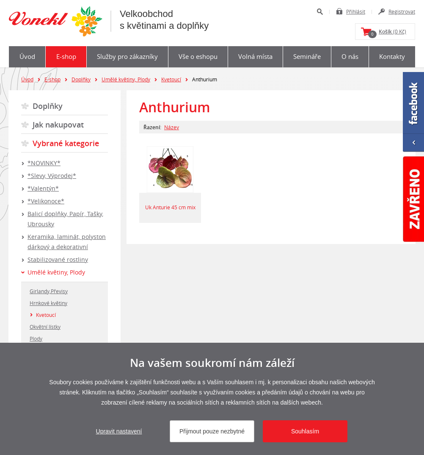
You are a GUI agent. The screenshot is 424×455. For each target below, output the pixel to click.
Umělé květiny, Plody (126, 79)
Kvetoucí (171, 79)
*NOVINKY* (44, 163)
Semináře (307, 56)
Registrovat (401, 11)
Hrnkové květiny (48, 303)
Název (171, 127)
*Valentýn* (43, 188)
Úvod (27, 56)
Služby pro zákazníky (127, 56)
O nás (349, 56)
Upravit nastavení (119, 431)
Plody (36, 338)
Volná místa (255, 56)
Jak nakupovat (58, 124)
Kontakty (392, 56)
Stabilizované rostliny (58, 259)
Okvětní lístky (45, 326)
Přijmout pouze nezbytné (212, 431)
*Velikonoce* (46, 201)
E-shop (66, 56)
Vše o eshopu (198, 56)
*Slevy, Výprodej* (52, 176)
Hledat (320, 12)
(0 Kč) (387, 33)
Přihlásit (355, 11)
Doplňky (81, 79)
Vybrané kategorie (66, 143)
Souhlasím (305, 431)
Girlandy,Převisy (49, 291)
